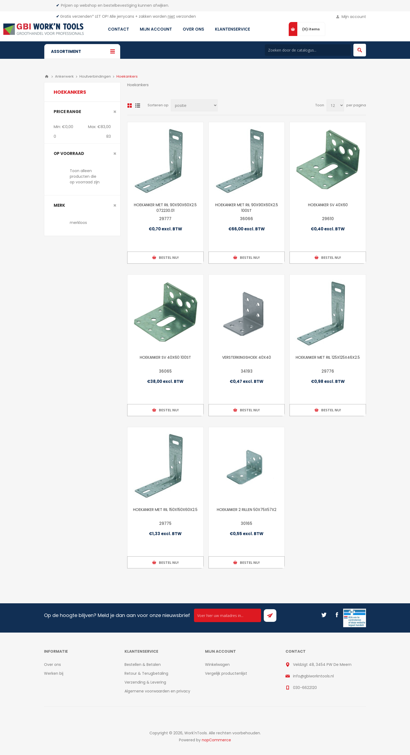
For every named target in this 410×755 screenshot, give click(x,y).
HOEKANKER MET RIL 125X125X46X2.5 (328, 357)
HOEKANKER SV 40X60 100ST (165, 357)
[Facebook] (336, 615)
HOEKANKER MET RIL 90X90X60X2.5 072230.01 (165, 207)
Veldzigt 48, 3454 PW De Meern (322, 664)
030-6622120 (305, 687)
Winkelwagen (217, 664)
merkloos (78, 222)
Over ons (52, 664)
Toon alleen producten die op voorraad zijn (85, 176)
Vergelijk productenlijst (226, 673)
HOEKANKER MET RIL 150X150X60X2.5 (165, 509)
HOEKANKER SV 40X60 (328, 205)
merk (59, 205)
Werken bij (53, 673)
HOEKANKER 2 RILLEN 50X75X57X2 (246, 509)
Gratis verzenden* (77, 16)
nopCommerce (216, 740)
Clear (115, 111)
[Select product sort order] (194, 105)
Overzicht (129, 105)
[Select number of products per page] (335, 105)
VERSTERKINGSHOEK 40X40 (246, 357)
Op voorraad (69, 153)
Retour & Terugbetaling (146, 673)
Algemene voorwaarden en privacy (157, 691)
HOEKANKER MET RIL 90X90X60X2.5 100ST (246, 207)
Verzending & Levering (145, 682)
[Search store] (308, 50)
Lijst (137, 105)
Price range (67, 111)
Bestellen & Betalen (143, 664)
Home (46, 76)
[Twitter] (324, 615)
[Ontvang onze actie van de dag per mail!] (227, 615)
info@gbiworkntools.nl (313, 676)
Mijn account (354, 16)
